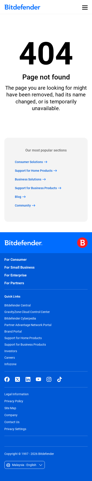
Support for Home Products (23, 338)
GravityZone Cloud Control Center (27, 312)
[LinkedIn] (28, 379)
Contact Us (11, 422)
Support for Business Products (25, 344)
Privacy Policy (13, 401)
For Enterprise (15, 275)
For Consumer (15, 259)
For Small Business (19, 267)
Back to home (46, 124)
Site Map (10, 408)
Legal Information (16, 394)
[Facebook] (7, 379)
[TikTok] (59, 379)
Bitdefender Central (17, 305)
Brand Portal (13, 331)
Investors (10, 351)
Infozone (10, 364)
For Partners (14, 283)
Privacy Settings (15, 429)
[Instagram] (49, 379)
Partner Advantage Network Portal (27, 325)
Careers (9, 358)
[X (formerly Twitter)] (17, 379)
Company (10, 415)
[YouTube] (38, 379)
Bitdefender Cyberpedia (20, 318)
